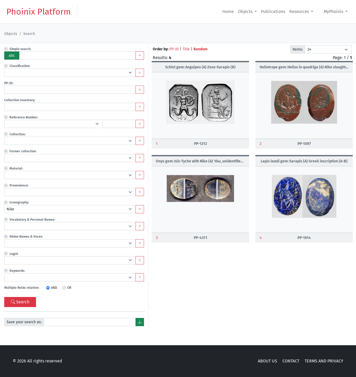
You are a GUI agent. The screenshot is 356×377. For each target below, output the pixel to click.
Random (200, 49)
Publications (273, 11)
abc (12, 55)
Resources (299, 11)
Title (186, 49)
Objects (246, 11)
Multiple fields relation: (21, 288)
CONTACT (290, 360)
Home (228, 11)
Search (20, 301)
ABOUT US (267, 360)
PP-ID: (8, 83)
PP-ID (174, 49)
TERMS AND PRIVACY (324, 360)
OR (69, 288)
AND (54, 288)
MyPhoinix (334, 11)
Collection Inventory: (19, 100)
